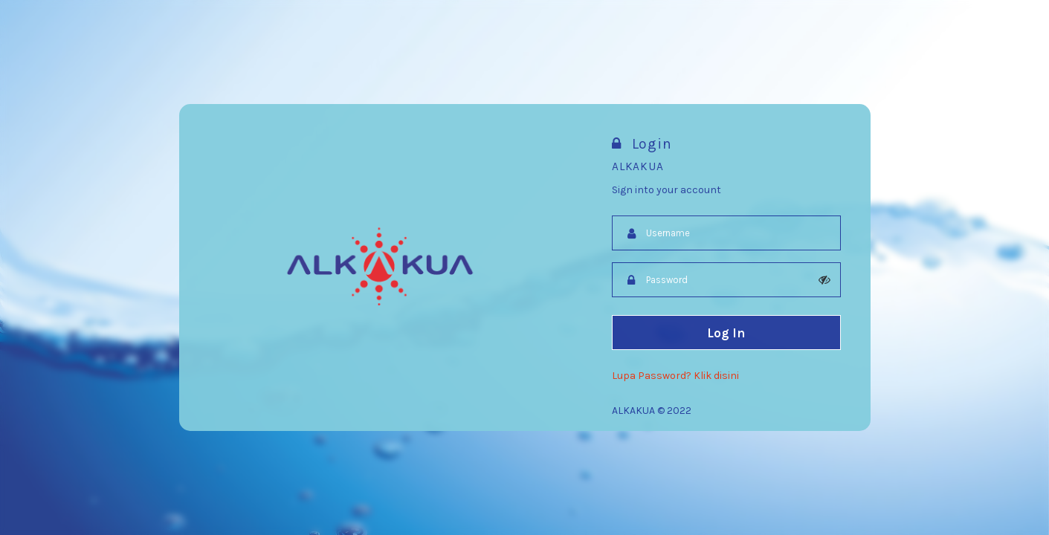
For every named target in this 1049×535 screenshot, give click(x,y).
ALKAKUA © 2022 (651, 410)
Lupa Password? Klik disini (675, 375)
